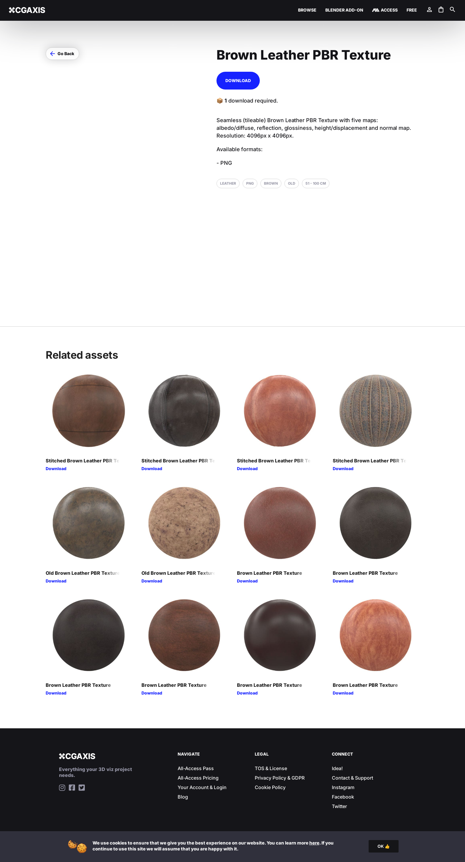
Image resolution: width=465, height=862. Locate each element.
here (314, 843)
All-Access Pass (196, 768)
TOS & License (271, 768)
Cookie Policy (270, 787)
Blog (183, 797)
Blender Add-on (344, 10)
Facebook (343, 797)
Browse (307, 10)
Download (238, 80)
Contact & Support (352, 778)
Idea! (337, 768)
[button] (62, 53)
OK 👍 (384, 846)
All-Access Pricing (198, 778)
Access (389, 10)
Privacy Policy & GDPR (280, 778)
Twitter (339, 806)
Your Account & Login (202, 787)
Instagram (343, 787)
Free (412, 10)
